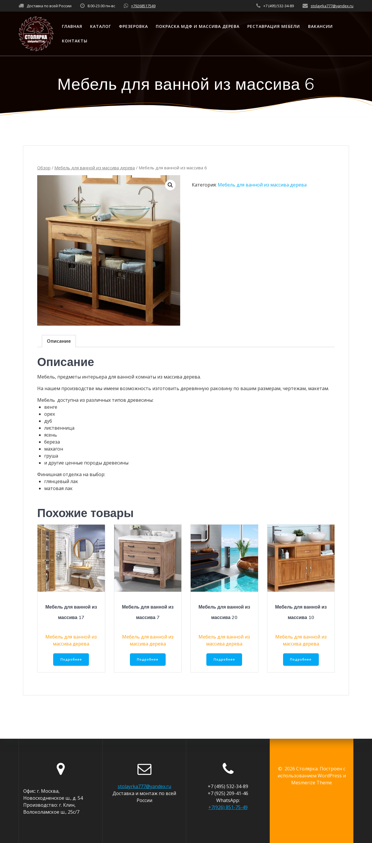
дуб (48, 421)
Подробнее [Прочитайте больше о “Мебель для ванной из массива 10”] (300, 659)
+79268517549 (143, 5)
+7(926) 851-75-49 (228, 807)
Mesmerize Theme (311, 782)
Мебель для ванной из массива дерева (94, 168)
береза (52, 442)
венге (50, 407)
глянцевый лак (61, 481)
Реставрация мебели (273, 26)
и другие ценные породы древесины (86, 463)
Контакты (74, 41)
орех (49, 414)
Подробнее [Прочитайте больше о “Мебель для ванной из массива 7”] (147, 659)
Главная (72, 26)
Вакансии (320, 26)
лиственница (59, 428)
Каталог (100, 26)
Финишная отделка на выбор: (71, 474)
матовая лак (58, 488)
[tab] (59, 341)
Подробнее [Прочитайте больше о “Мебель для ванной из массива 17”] (71, 659)
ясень (50, 435)
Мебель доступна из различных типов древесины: (95, 400)
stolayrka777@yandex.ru (332, 5)
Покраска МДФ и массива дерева (197, 26)
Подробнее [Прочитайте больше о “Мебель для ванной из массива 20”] (224, 659)
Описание (59, 341)
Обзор (44, 168)
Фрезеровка (133, 26)
